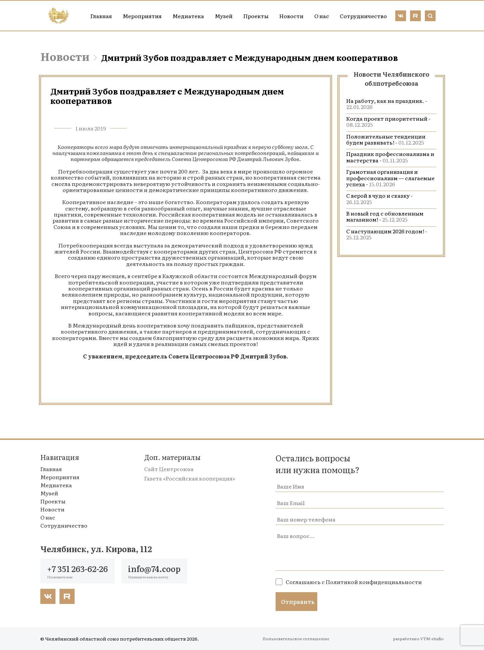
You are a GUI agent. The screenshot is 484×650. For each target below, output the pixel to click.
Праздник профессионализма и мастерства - (390, 157)
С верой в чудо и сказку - (379, 198)
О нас (321, 16)
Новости (291, 16)
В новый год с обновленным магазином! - (385, 216)
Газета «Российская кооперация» (189, 478)
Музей (224, 16)
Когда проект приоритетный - (388, 121)
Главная (101, 16)
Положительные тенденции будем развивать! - (386, 139)
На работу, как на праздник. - (386, 104)
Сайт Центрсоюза (169, 469)
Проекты (256, 16)
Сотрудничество (363, 16)
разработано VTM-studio (418, 639)
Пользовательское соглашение (296, 639)
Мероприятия (142, 16)
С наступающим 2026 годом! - (386, 234)
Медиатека (188, 16)
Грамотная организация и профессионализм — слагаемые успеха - (390, 177)
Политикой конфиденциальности (374, 582)
